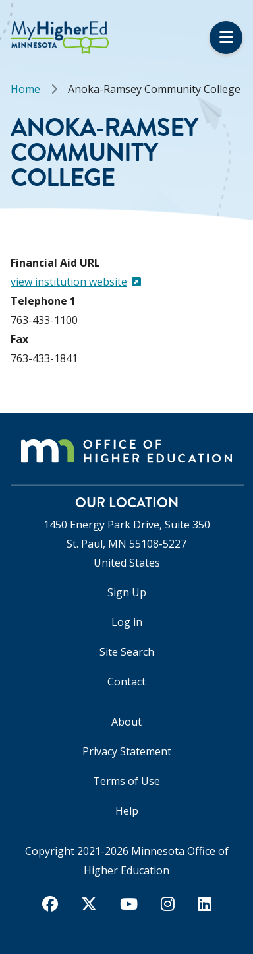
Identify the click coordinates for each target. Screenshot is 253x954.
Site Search (126, 652)
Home (25, 89)
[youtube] (129, 904)
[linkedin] (204, 904)
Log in (126, 622)
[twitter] (89, 904)
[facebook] (50, 904)
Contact (126, 681)
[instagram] (168, 904)
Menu (226, 37)
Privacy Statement (126, 751)
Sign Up (126, 592)
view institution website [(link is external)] (76, 281)
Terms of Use (126, 781)
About (126, 722)
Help (126, 811)
